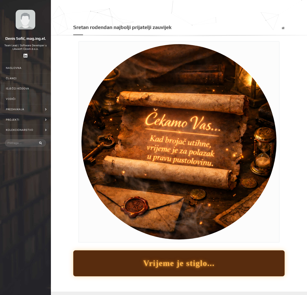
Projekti (12, 119)
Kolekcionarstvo (19, 129)
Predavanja (15, 109)
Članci (11, 78)
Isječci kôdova (17, 88)
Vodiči (10, 98)
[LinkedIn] (25, 55)
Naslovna (14, 67)
